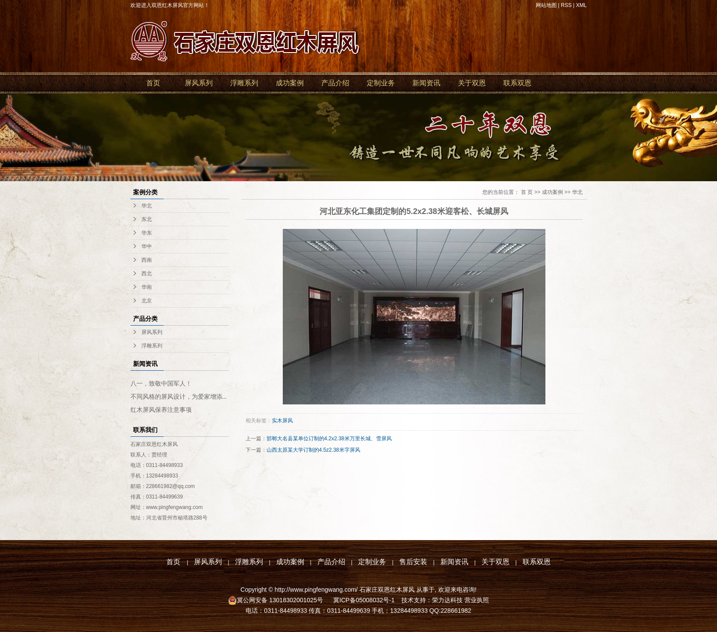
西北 (146, 273)
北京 (146, 301)
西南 (146, 260)
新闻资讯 (426, 83)
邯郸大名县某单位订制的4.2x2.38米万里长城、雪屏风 (329, 438)
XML (581, 5)
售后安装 (413, 561)
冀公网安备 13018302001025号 (281, 600)
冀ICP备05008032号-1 (362, 600)
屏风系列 (199, 83)
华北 (146, 206)
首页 (153, 83)
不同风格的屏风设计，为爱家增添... (178, 396)
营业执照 (476, 600)
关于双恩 (472, 83)
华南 (146, 287)
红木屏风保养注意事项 (161, 410)
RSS (566, 5)
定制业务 (381, 83)
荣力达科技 (447, 600)
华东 (146, 233)
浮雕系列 (244, 83)
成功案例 (290, 83)
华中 (146, 246)
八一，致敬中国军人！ (161, 383)
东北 (146, 219)
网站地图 (546, 5)
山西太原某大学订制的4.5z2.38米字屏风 (313, 450)
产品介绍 (335, 83)
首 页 (527, 192)
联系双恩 (517, 83)
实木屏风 (282, 421)
